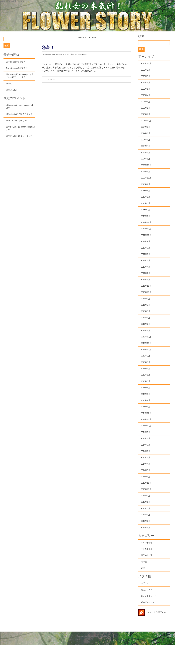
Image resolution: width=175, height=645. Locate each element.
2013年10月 (146, 489)
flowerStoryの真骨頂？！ (16, 68)
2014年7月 (145, 445)
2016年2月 (145, 324)
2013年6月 (145, 502)
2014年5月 (145, 457)
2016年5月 (145, 311)
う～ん (9, 83)
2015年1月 (145, 407)
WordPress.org (147, 602)
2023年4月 (145, 171)
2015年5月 (145, 381)
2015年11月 (146, 343)
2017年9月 (145, 241)
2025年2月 (145, 108)
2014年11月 (146, 419)
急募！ (48, 47)
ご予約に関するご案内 (15, 62)
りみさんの (11, 105)
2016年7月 (145, 305)
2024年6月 (145, 133)
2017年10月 (146, 235)
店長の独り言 (146, 555)
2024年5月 (145, 140)
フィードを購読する (156, 612)
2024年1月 (145, 159)
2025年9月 (145, 70)
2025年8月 (145, 76)
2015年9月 (145, 356)
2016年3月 (145, 318)
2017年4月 (145, 267)
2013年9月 (145, 496)
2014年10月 (146, 426)
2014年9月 (145, 432)
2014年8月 (145, 438)
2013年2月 (145, 521)
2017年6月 (145, 254)
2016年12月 (146, 286)
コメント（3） (51, 79)
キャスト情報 (64, 54)
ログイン (145, 583)
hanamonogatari (50, 54)
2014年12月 (146, 413)
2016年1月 (145, 330)
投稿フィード (146, 590)
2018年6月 (145, 191)
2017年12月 (146, 222)
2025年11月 (146, 63)
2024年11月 (146, 121)
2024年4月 (145, 146)
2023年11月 (146, 165)
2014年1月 (145, 477)
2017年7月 (145, 248)
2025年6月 (145, 89)
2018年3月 (145, 203)
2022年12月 (146, 178)
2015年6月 (145, 375)
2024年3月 (145, 152)
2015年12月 (146, 337)
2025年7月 (145, 82)
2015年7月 (145, 368)
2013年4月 (145, 508)
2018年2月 (145, 210)
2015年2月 (145, 400)
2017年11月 (146, 229)
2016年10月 (146, 292)
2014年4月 (145, 464)
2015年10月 (146, 349)
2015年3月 (145, 394)
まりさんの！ (12, 90)
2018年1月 (145, 216)
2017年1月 (145, 279)
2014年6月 (145, 451)
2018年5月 (145, 197)
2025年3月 (145, 102)
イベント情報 (146, 543)
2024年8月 (145, 127)
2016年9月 (145, 299)
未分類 (144, 562)
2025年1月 (145, 114)
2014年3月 (145, 470)
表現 (72, 54)
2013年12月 (146, 483)
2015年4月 (145, 388)
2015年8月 (145, 362)
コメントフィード (148, 596)
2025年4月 (145, 95)
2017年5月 (145, 260)
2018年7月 (145, 184)
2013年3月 (145, 515)
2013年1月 (145, 527)
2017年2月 (145, 273)
